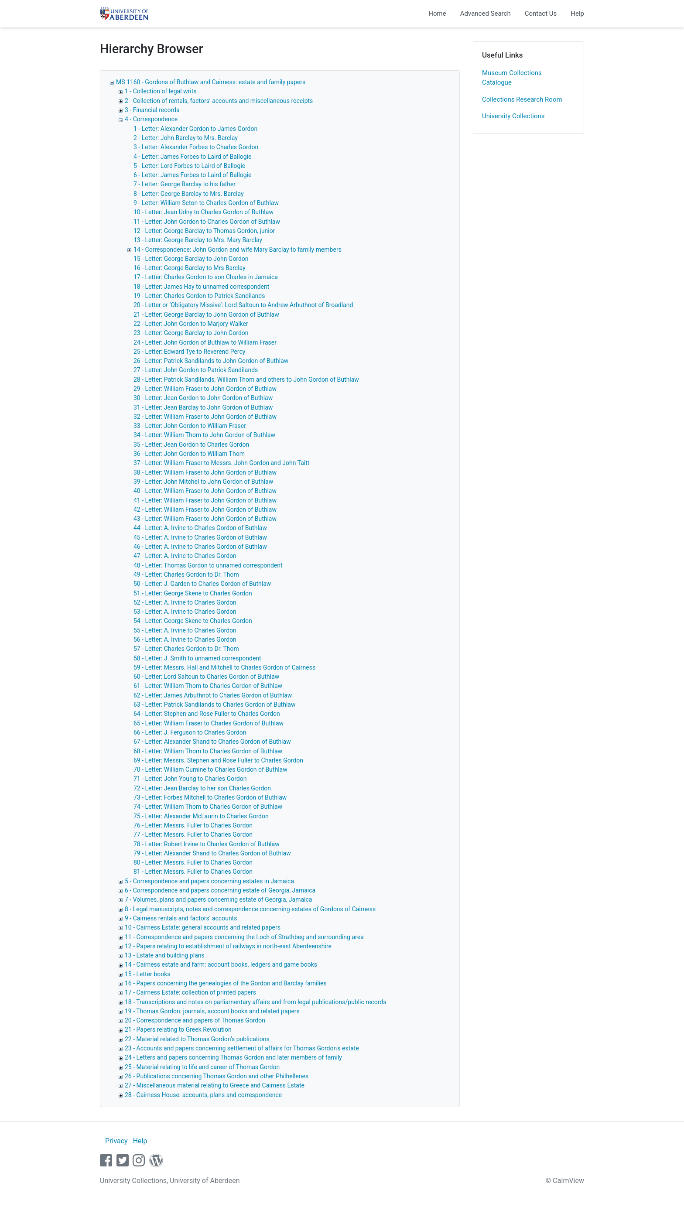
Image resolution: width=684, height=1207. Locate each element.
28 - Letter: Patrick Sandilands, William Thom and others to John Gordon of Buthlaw (246, 379)
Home (437, 13)
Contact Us (541, 13)
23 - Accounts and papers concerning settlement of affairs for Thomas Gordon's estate (242, 1048)
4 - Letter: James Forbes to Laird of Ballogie (192, 156)
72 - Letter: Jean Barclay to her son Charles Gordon (202, 788)
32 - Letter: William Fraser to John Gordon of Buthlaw (205, 416)
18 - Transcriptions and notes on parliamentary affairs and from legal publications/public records (255, 1001)
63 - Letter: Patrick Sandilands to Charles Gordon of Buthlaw (214, 704)
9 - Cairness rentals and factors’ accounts (181, 918)
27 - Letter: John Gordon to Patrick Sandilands (195, 369)
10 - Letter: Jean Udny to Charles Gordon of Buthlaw (203, 212)
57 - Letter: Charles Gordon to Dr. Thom (186, 648)
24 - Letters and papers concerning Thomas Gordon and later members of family (233, 1057)
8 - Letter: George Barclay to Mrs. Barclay (188, 193)
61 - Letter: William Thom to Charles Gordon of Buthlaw (207, 685)
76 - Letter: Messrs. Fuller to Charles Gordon (193, 825)
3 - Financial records (152, 109)
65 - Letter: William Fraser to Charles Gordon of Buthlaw (208, 723)
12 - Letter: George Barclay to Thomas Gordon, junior (204, 230)
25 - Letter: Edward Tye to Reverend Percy (189, 351)
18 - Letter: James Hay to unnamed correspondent (201, 286)
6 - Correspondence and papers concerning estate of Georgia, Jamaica (220, 890)
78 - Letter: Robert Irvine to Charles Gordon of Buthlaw (206, 844)
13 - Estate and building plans (165, 955)
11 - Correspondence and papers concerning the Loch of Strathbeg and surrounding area (244, 936)
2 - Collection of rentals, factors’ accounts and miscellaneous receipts (219, 100)
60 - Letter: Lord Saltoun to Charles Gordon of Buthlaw (206, 676)
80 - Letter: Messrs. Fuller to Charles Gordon (193, 862)
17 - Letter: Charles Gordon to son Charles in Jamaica (205, 277)
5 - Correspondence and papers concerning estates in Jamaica (209, 881)
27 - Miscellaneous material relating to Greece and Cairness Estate (214, 1085)
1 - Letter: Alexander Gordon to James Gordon (195, 128)
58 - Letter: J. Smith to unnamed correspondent (197, 658)
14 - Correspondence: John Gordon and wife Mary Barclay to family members (237, 249)
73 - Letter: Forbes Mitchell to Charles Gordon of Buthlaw (210, 797)
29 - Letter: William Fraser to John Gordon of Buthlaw (205, 388)
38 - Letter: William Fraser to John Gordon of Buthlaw (205, 472)
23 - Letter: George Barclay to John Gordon (191, 332)
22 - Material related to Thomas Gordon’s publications (197, 1039)
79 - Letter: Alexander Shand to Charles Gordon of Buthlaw (212, 853)
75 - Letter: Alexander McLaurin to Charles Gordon (201, 816)
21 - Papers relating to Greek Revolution (178, 1029)
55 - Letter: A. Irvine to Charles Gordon (184, 630)
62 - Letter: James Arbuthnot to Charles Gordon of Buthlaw (212, 695)
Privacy (116, 1141)
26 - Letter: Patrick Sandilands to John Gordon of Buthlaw (210, 360)
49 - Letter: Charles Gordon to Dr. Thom (186, 574)
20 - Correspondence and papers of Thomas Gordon (195, 1020)
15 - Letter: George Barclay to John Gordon (191, 258)
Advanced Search (485, 13)
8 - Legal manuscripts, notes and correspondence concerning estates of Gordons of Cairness (250, 909)
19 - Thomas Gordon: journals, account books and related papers (212, 1011)
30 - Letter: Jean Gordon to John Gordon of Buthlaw (203, 397)
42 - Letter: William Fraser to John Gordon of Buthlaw (205, 509)
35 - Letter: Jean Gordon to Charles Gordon (191, 444)
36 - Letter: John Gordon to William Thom (189, 453)
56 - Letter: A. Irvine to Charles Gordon (184, 639)
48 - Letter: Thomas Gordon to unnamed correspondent (208, 565)
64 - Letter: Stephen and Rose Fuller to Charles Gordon (206, 713)
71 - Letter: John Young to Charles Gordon (189, 778)
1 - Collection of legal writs (161, 91)
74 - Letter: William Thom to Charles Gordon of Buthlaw (207, 806)
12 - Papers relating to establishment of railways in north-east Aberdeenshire (228, 946)
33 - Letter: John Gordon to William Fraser (189, 425)
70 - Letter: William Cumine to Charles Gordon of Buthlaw (210, 769)
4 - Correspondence (151, 119)
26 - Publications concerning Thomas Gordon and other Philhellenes (216, 1076)
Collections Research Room (522, 99)
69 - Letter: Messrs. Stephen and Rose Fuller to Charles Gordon (218, 760)
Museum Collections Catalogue (512, 78)
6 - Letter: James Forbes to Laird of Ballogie (192, 174)
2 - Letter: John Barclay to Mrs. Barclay (185, 137)
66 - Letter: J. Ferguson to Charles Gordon (189, 732)
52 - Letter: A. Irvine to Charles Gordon (184, 602)
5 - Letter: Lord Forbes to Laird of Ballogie (189, 165)
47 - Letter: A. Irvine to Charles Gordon (184, 555)
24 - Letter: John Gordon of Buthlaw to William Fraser (205, 342)
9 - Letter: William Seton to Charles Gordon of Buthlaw (206, 202)
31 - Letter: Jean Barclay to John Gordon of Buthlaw (203, 407)
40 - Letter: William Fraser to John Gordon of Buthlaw (205, 490)
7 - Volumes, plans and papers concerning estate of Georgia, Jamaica (218, 899)
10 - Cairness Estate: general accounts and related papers (202, 927)
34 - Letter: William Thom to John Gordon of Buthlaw (204, 434)
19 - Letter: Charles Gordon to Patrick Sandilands (199, 295)
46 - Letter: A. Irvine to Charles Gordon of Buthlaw (200, 546)
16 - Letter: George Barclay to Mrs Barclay (189, 267)
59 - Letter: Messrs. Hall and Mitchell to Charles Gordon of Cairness (224, 667)
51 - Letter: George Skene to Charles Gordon (192, 593)
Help (577, 13)
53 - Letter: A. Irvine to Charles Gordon (184, 611)
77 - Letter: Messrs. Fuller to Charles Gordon (193, 834)
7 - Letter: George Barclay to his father (184, 184)
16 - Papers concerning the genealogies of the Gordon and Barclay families (226, 983)
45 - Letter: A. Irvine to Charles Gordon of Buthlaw (200, 537)
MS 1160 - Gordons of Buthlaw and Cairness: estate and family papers (210, 82)
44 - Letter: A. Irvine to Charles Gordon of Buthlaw (200, 527)
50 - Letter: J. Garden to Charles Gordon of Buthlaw (202, 583)
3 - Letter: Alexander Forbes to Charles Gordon (195, 147)
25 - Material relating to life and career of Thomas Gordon (202, 1066)
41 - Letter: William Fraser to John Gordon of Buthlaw (205, 500)
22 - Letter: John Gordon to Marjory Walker (190, 323)
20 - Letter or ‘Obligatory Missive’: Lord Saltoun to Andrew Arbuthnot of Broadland (243, 304)
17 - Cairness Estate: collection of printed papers (190, 992)
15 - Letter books (147, 974)
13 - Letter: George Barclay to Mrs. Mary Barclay (197, 239)
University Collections (513, 116)
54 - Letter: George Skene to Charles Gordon (192, 620)
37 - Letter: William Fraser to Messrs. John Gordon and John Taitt (221, 462)
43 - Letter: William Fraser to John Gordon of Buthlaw (205, 518)
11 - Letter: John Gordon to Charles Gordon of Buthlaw (206, 221)
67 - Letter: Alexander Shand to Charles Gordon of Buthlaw (212, 741)
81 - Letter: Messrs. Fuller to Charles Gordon (193, 871)
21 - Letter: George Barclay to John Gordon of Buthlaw (206, 314)
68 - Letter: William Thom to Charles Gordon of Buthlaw (207, 751)
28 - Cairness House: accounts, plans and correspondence (203, 1094)
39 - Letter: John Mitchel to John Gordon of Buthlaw (203, 481)
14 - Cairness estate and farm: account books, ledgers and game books (221, 964)
